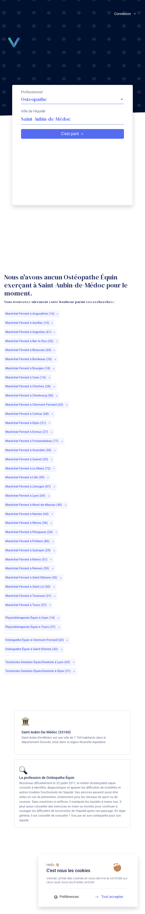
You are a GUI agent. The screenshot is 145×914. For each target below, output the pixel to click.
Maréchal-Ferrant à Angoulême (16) (32, 313)
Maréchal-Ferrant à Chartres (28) (30, 386)
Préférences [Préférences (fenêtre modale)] (66, 897)
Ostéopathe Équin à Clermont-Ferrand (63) (37, 640)
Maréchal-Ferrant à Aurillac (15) (29, 323)
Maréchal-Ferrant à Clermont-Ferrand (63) (36, 404)
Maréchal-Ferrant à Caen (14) (28, 377)
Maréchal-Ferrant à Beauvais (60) (30, 350)
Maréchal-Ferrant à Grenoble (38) (30, 450)
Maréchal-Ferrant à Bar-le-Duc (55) (31, 341)
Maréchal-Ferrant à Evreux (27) (29, 432)
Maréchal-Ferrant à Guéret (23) (29, 459)
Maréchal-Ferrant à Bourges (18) (30, 368)
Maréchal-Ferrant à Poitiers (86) (29, 541)
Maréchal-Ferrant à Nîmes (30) (29, 523)
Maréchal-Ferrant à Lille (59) (27, 477)
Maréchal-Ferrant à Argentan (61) (30, 332)
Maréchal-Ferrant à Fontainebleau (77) (34, 441)
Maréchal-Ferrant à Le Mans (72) (30, 468)
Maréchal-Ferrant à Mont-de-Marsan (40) (36, 505)
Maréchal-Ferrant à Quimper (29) (30, 550)
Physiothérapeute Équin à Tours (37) (32, 627)
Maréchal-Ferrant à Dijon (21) (28, 423)
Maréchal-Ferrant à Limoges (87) (30, 486)
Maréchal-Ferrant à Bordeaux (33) (31, 359)
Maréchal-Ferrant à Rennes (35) (29, 568)
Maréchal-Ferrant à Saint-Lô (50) (30, 587)
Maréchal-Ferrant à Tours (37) (28, 605)
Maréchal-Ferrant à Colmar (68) (29, 414)
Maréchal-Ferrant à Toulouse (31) (30, 596)
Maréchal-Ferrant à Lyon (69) (27, 496)
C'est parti (72, 134)
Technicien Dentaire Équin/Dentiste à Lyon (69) (40, 662)
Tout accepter (107, 897)
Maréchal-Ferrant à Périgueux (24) (31, 532)
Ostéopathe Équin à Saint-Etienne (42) (34, 649)
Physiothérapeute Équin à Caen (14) (32, 618)
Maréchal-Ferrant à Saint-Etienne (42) (33, 577)
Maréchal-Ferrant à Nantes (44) (29, 514)
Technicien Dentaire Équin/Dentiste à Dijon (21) (40, 671)
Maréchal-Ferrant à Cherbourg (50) (31, 395)
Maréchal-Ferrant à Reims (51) (28, 559)
